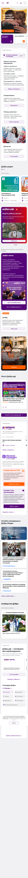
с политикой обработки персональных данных (17, 719)
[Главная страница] (7, 3)
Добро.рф (5, 402)
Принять (14, 723)
